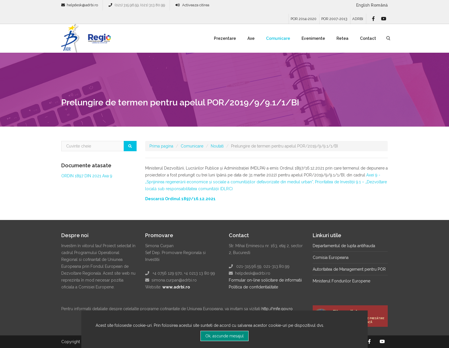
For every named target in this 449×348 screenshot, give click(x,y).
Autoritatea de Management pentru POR (349, 269)
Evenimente (313, 38)
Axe (251, 38)
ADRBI (357, 19)
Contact (368, 38)
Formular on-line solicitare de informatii (265, 280)
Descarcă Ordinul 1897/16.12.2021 (180, 198)
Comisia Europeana (330, 257)
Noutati (217, 146)
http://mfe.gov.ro (277, 308)
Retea (342, 38)
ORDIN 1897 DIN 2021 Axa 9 (86, 176)
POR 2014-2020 (303, 19)
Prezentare (225, 38)
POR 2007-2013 (334, 19)
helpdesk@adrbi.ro (82, 5)
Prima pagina (161, 146)
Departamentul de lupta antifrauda (344, 245)
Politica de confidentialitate (253, 287)
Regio (98, 40)
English (363, 5)
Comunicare (278, 38)
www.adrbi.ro (176, 287)
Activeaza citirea (195, 5)
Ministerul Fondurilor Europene (341, 281)
